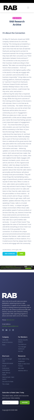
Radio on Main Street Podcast (24, 365)
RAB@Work (21, 361)
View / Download (10, 253)
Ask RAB (20, 351)
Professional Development (6, 369)
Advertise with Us (23, 370)
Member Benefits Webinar (23, 341)
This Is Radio (5, 384)
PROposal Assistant (7, 363)
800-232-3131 (10, 320)
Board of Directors (7, 342)
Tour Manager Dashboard (22, 348)
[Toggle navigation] (28, 8)
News (3, 345)
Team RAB (5, 340)
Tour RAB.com (22, 344)
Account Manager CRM (7, 360)
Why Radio (21, 368)
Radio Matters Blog (23, 359)
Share (21, 253)
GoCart (4, 366)
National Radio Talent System (8, 378)
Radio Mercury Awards (6, 374)
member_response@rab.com (10, 326)
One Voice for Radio (7, 381)
